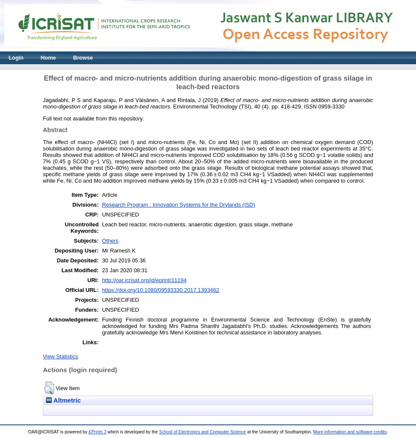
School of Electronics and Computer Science (202, 432)
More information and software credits (349, 432)
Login (16, 57)
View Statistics (60, 356)
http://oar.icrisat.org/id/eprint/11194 (144, 280)
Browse (83, 57)
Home (48, 57)
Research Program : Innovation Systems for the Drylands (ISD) (178, 204)
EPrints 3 (97, 432)
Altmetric (63, 400)
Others (110, 241)
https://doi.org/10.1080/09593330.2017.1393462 (160, 290)
